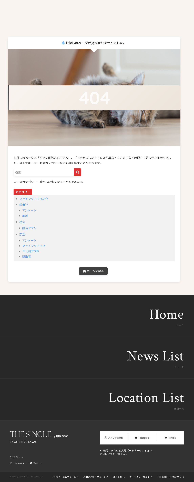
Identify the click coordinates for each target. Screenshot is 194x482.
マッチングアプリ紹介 (33, 199)
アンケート (29, 210)
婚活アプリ (29, 228)
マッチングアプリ (33, 246)
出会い (23, 204)
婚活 (22, 222)
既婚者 (26, 256)
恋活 (22, 234)
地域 (25, 216)
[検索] (77, 172)
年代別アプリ (30, 251)
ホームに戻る (93, 271)
